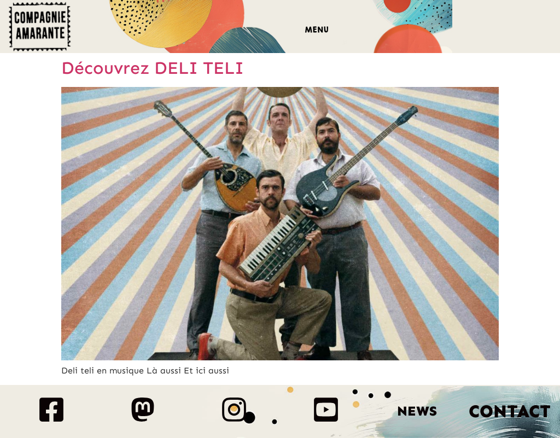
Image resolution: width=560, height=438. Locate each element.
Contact (510, 411)
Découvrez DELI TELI (152, 67)
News (417, 411)
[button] (316, 31)
